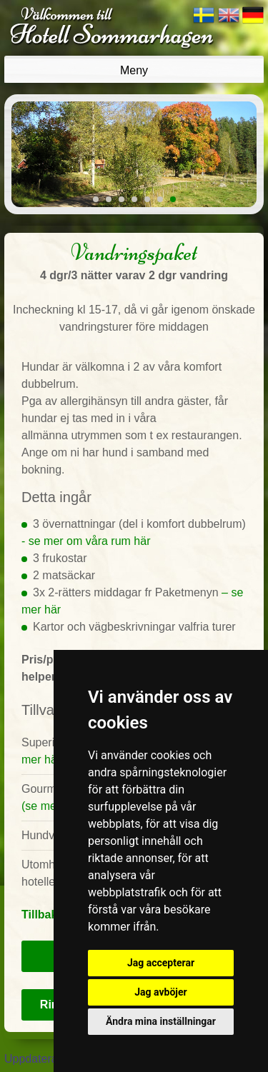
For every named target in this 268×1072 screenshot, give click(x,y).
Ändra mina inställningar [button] (161, 1021)
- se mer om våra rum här (85, 541)
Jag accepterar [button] (160, 962)
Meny (134, 70)
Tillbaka (42, 914)
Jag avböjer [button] (160, 992)
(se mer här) (52, 806)
